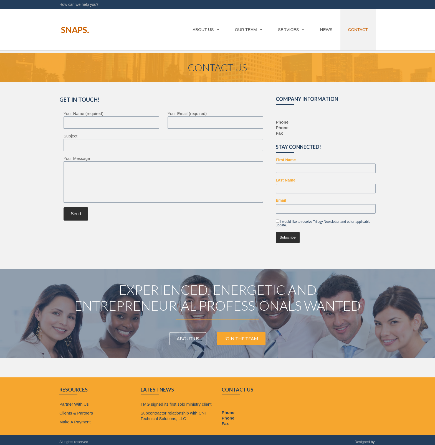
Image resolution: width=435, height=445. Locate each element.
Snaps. (73, 30)
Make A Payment (75, 422)
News (326, 29)
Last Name (285, 180)
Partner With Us (74, 404)
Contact (358, 29)
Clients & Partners (76, 413)
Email (281, 200)
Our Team (248, 29)
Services (291, 29)
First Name (286, 160)
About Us (206, 29)
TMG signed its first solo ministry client (176, 404)
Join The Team (241, 338)
